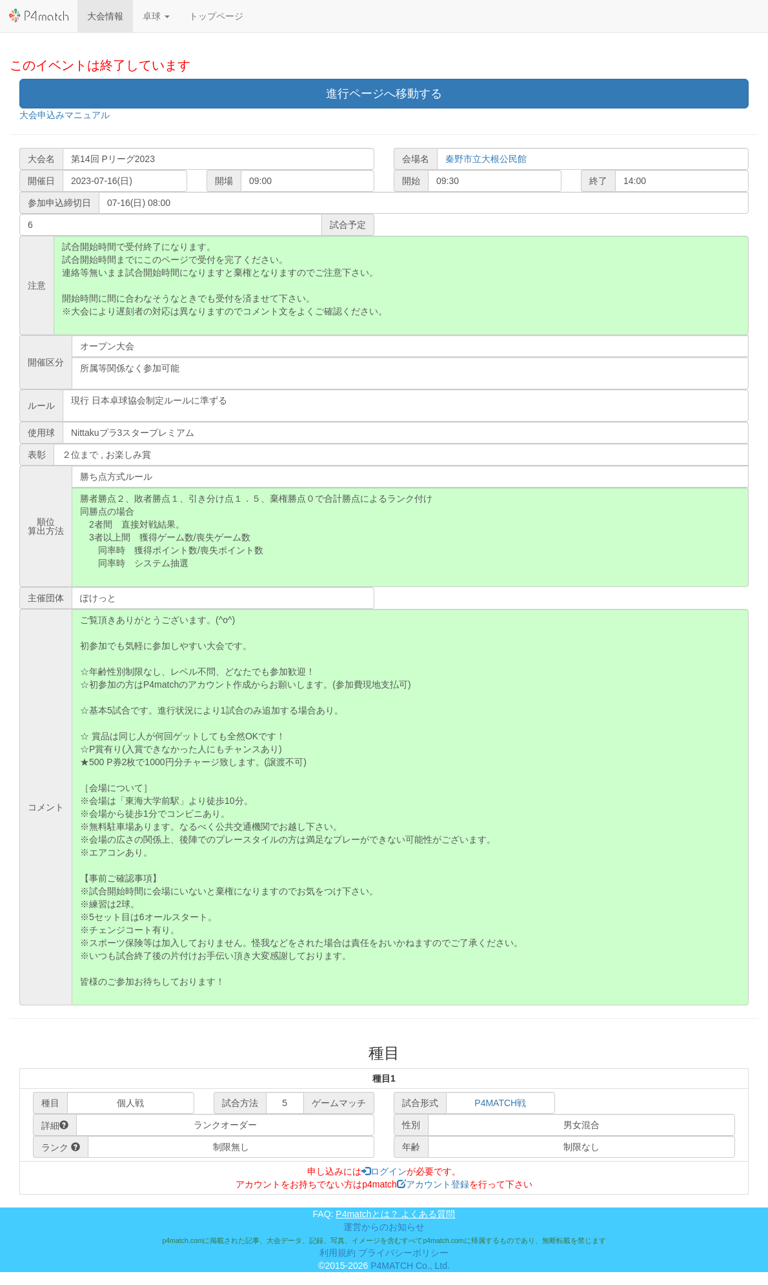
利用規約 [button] (337, 1253)
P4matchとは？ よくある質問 (395, 1214)
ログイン (384, 1171)
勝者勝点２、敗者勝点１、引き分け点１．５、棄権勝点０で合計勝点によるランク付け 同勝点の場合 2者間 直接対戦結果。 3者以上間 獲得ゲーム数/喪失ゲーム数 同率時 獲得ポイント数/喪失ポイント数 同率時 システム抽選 (410, 537)
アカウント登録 (433, 1184)
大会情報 (105, 16)
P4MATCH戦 (500, 1103)
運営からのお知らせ (384, 1227)
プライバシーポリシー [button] (403, 1253)
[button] (156, 16)
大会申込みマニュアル (64, 115)
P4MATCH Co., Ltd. (410, 1265)
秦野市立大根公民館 (486, 159)
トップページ (216, 16)
